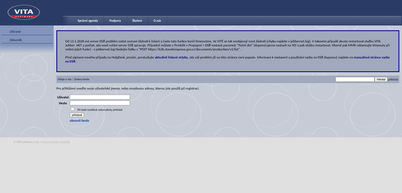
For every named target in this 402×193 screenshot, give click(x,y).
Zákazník (15, 40)
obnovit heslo (79, 120)
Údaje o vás (64, 79)
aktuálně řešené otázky (171, 57)
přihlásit (393, 79)
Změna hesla (81, 79)
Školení (137, 21)
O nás (157, 21)
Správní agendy (88, 21)
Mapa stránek (50, 142)
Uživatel (15, 31)
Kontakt (65, 142)
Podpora (115, 21)
